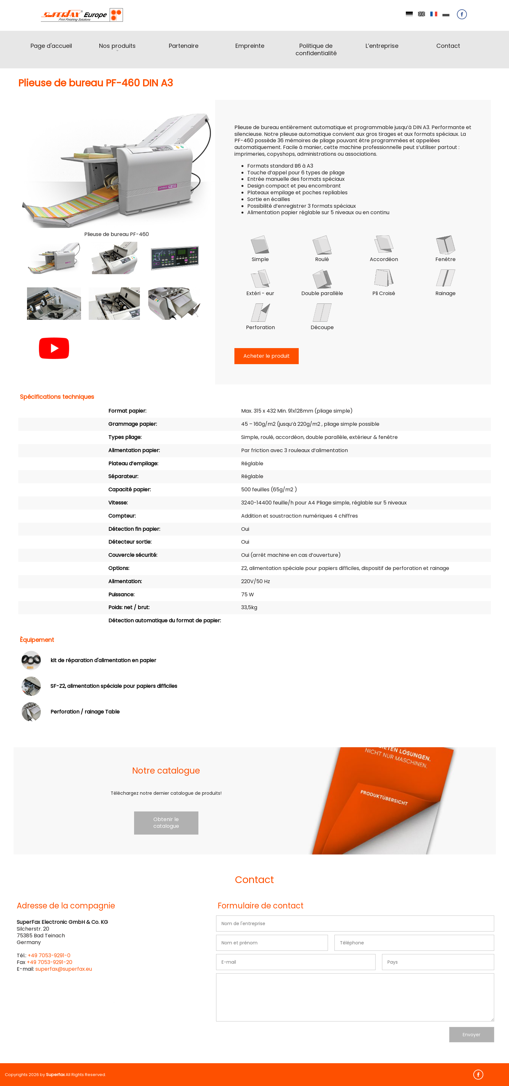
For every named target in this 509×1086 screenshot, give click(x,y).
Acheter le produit (266, 356)
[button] (54, 258)
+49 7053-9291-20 (49, 962)
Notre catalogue (166, 770)
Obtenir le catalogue (166, 823)
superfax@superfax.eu (63, 969)
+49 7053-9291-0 (49, 955)
